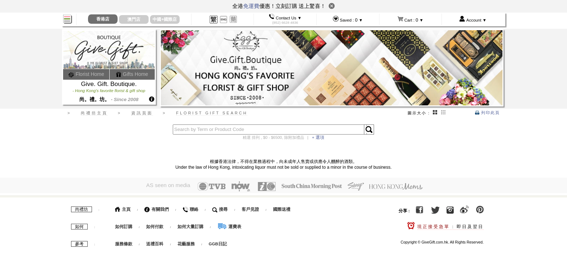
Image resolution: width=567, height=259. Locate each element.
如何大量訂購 (191, 226)
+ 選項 (318, 137)
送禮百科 (154, 244)
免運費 (251, 6)
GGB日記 (218, 244)
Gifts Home (132, 74)
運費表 (229, 226)
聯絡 (190, 209)
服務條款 (123, 244)
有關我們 (156, 209)
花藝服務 (186, 244)
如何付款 (155, 226)
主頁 (123, 209)
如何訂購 (123, 226)
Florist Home (86, 74)
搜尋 (220, 209)
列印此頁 (487, 112)
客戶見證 (250, 209)
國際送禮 (281, 209)
